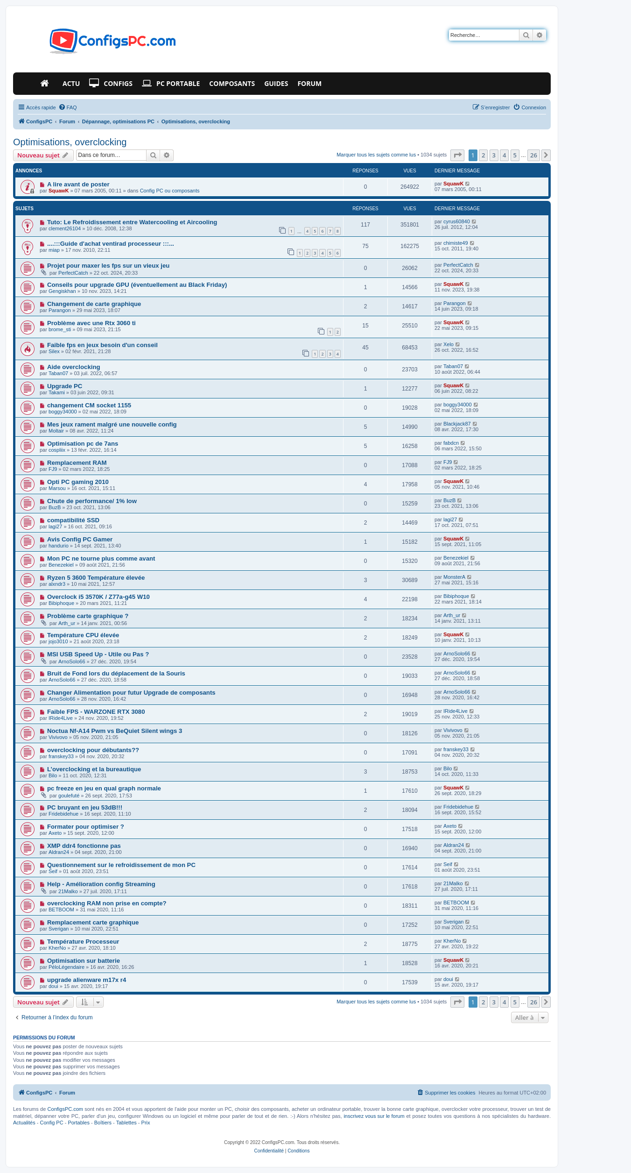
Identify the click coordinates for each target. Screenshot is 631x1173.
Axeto (55, 833)
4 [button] (504, 155)
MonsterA (454, 577)
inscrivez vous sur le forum (374, 1116)
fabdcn (451, 443)
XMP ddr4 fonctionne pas (84, 845)
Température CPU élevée (83, 635)
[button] (457, 155)
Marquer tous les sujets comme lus (376, 154)
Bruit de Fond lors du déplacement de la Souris (116, 673)
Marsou (57, 488)
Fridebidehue (63, 814)
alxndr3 (57, 584)
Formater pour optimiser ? (85, 826)
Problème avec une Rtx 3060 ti (91, 323)
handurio (59, 545)
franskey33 (61, 756)
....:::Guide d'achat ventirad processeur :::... (110, 243)
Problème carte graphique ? (87, 615)
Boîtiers (103, 1122)
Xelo (448, 344)
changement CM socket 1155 (89, 405)
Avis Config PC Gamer (79, 539)
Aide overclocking (73, 366)
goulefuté (68, 795)
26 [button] (533, 155)
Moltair (56, 431)
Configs (111, 83)
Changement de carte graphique (94, 303)
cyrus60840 (456, 221)
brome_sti (60, 329)
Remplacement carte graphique (93, 922)
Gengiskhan (62, 291)
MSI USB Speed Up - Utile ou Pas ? (98, 654)
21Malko (68, 891)
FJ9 (53, 469)
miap (54, 250)
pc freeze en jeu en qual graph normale (104, 788)
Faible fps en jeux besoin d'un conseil (102, 344)
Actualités (24, 1122)
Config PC (51, 1122)
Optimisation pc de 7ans (82, 443)
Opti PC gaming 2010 (78, 481)
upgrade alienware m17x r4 (86, 979)
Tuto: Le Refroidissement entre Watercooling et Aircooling (132, 222)
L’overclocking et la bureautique (94, 769)
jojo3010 (58, 641)
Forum (309, 83)
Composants (232, 83)
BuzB (55, 507)
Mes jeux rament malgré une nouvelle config (112, 424)
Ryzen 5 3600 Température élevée (96, 577)
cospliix (57, 450)
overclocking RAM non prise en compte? (107, 903)
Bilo (53, 775)
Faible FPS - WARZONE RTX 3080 (96, 711)
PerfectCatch (73, 273)
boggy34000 (63, 411)
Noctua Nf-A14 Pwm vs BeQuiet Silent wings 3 (114, 730)
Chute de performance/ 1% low (92, 501)
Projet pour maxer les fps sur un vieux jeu (108, 265)
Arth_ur (66, 623)
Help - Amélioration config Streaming (101, 884)
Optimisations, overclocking (69, 142)
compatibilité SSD (73, 520)
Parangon (60, 310)
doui (53, 986)
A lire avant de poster (78, 184)
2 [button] (483, 155)
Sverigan (59, 928)
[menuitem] (67, 107)
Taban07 (58, 373)
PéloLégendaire (66, 967)
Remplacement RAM (77, 462)
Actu (71, 83)
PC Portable (171, 83)
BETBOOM (61, 909)
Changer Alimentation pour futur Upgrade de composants (131, 692)
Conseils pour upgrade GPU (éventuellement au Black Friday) (137, 284)
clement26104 (65, 228)
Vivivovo (58, 737)
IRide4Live (61, 718)
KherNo (57, 948)
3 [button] (494, 155)
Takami (57, 392)
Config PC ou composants (170, 190)
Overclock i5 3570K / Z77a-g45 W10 (98, 596)
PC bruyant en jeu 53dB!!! (84, 807)
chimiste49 (455, 243)
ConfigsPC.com (65, 1109)
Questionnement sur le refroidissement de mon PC (121, 864)
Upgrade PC (64, 386)
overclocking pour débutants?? (93, 750)
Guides (276, 83)
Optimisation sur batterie (83, 960)
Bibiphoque (61, 603)
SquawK (59, 190)
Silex (54, 351)
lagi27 (55, 526)
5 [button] (515, 155)
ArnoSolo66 (71, 661)
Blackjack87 (457, 424)
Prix (145, 1122)
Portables (78, 1122)
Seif (53, 871)
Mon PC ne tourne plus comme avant (101, 558)
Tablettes (126, 1122)
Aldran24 (59, 852)
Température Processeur (83, 941)
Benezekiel (61, 565)
